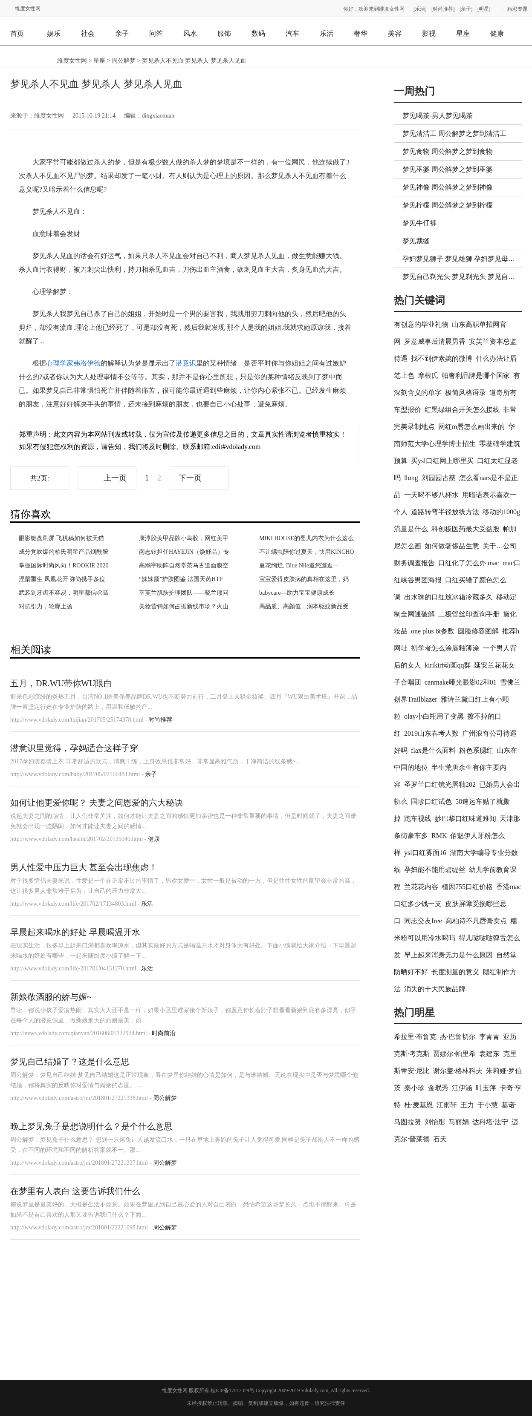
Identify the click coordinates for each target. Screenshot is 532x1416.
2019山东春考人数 (431, 733)
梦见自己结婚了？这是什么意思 (70, 1061)
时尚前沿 (164, 1033)
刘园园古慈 (439, 477)
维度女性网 (27, 9)
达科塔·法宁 (490, 1121)
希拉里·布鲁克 (415, 1036)
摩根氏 (428, 375)
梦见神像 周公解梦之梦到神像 (447, 187)
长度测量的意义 (455, 972)
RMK (439, 835)
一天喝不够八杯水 (431, 494)
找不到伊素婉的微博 (441, 358)
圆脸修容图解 (478, 631)
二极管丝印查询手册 (469, 614)
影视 (429, 33)
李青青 (489, 1036)
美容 (395, 33)
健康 (497, 33)
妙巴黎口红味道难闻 (465, 818)
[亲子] (466, 9)
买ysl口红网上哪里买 (442, 460)
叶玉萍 (486, 1087)
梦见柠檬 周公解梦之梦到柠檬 (447, 205)
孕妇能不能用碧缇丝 (435, 869)
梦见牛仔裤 (419, 223)
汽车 (292, 33)
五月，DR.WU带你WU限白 (61, 683)
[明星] (484, 9)
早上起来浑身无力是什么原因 (448, 954)
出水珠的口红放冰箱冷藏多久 (448, 597)
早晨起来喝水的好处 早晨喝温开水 (75, 932)
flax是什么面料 (433, 750)
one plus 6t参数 (432, 631)
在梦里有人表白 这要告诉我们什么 (75, 1191)
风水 (190, 33)
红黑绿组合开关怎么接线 (462, 409)
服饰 (224, 33)
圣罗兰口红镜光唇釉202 (440, 784)
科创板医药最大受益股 (465, 528)
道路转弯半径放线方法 (445, 511)
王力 (467, 1104)
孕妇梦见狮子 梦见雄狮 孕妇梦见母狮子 (462, 258)
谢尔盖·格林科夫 (458, 1070)
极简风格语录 (465, 392)
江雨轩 (447, 1104)
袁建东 (489, 1053)
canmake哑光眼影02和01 (461, 682)
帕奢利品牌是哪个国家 (476, 375)
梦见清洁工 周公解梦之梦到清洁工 (454, 133)
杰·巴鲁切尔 (458, 1036)
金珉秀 (438, 1087)
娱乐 (54, 33)
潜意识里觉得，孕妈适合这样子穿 (74, 748)
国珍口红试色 (431, 801)
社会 (88, 33)
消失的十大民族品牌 (435, 989)
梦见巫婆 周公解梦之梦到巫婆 (447, 169)
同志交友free (423, 920)
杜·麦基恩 (418, 1104)
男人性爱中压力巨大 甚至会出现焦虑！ (83, 867)
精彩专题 (517, 9)
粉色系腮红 (476, 750)
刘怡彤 (435, 1121)
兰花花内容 (421, 886)
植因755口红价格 (467, 886)
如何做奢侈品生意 (452, 546)
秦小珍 (414, 1087)
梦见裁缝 (416, 241)
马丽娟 (458, 1121)
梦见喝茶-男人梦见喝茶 (437, 115)
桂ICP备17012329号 (232, 1390)
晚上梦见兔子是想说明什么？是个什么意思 (91, 1126)
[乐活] (420, 9)
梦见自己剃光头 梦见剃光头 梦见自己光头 (465, 276)
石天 (440, 1139)
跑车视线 (417, 818)
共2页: (39, 478)
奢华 (360, 33)
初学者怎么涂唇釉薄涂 (445, 648)
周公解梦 (124, 61)
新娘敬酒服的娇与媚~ (51, 997)
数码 (258, 33)
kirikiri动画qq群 (448, 665)
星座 (463, 33)
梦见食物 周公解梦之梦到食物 (447, 151)
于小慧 (487, 1104)
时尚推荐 (160, 720)
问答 (156, 33)
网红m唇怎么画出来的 (471, 426)
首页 (17, 33)
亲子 (122, 33)
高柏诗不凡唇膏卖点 (476, 920)
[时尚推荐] (443, 9)
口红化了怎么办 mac (468, 563)
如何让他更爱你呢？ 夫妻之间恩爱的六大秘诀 (96, 802)
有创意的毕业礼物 (421, 324)
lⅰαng (411, 477)
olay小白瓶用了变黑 (434, 716)
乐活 (326, 33)
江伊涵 (462, 1087)
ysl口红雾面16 (425, 852)
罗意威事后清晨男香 (435, 341)
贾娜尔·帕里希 (454, 1053)
